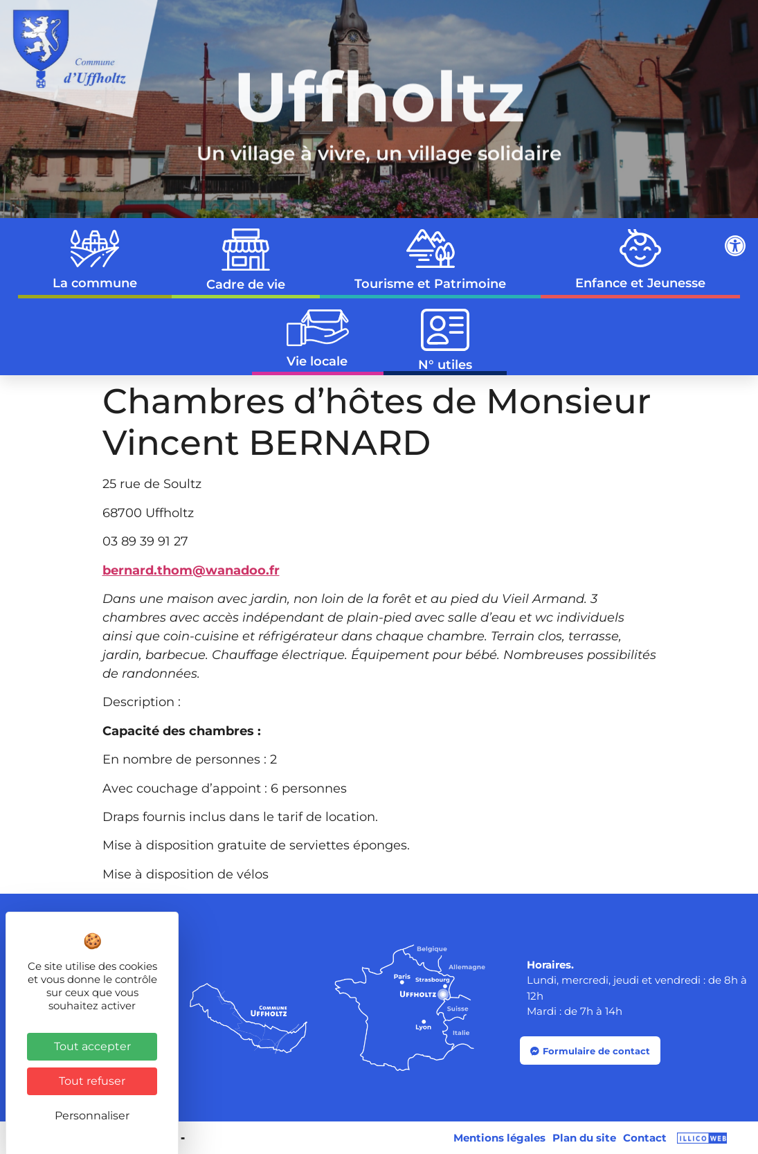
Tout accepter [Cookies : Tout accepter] (92, 1046)
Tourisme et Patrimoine (430, 260)
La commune (95, 260)
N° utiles (445, 341)
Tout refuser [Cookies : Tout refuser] (92, 1081)
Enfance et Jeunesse (640, 260)
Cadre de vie (245, 260)
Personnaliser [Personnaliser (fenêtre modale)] (92, 1115)
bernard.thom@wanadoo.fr (191, 570)
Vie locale (318, 339)
